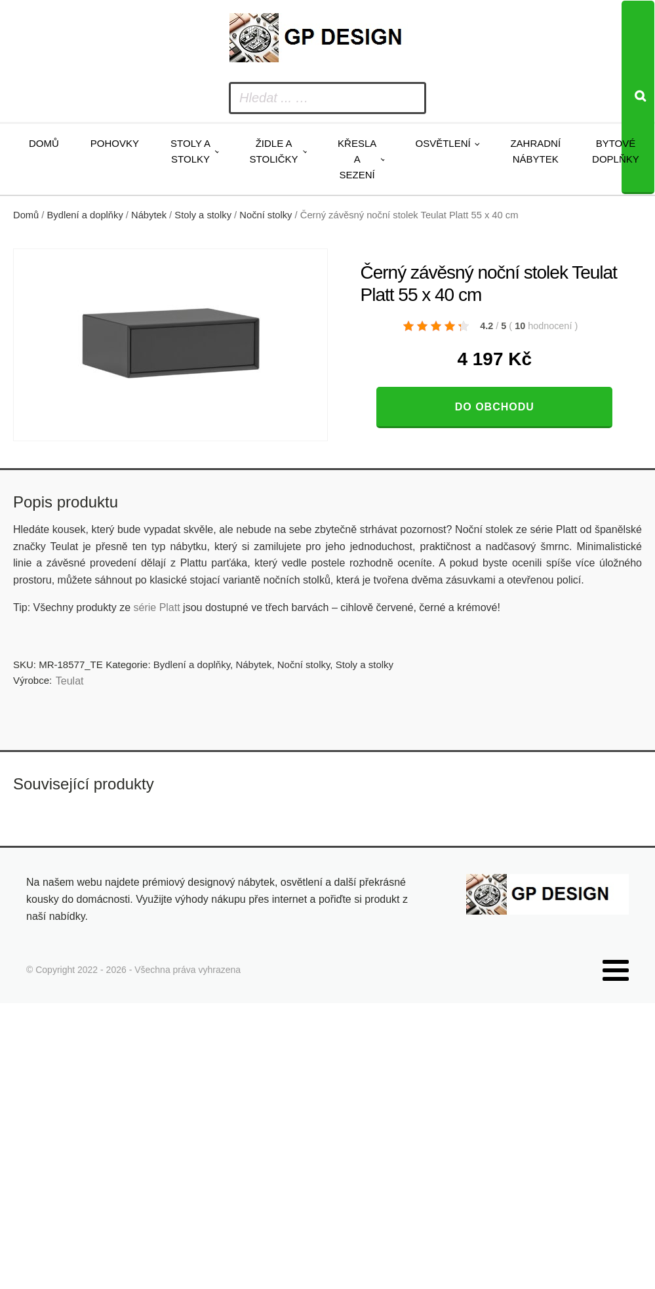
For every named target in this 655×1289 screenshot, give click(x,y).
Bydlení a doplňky (85, 215)
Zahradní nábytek (535, 151)
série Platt (157, 607)
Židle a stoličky (274, 151)
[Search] (638, 97)
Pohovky (114, 143)
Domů (44, 143)
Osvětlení (442, 143)
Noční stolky (265, 215)
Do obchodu (494, 406)
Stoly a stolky (190, 151)
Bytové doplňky (615, 151)
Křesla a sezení (357, 159)
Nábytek (149, 215)
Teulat (70, 680)
